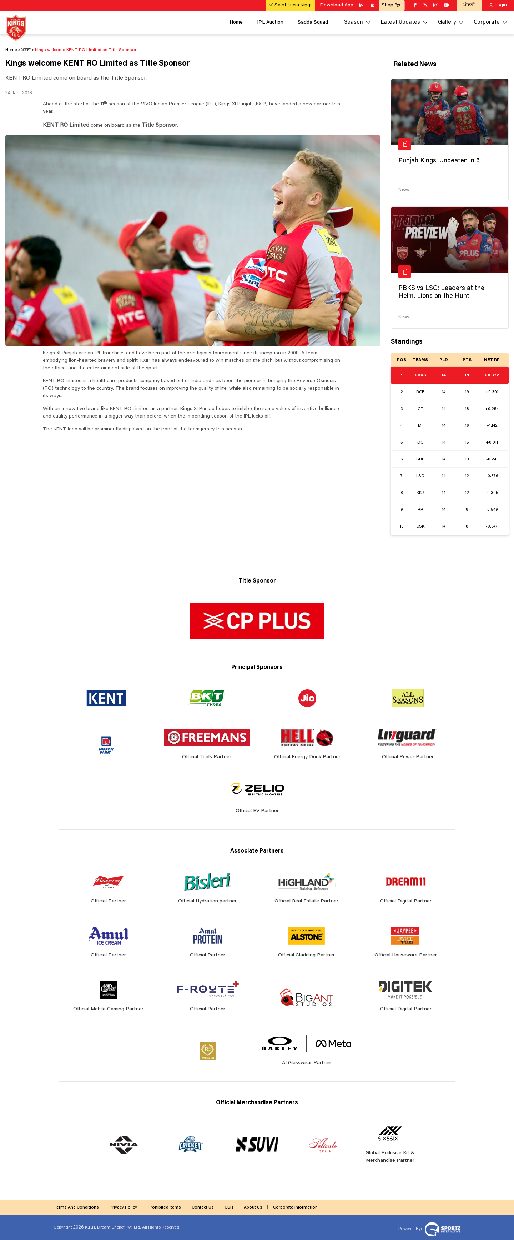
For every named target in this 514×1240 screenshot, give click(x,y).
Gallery (447, 22)
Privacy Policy (123, 1207)
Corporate (487, 22)
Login (501, 5)
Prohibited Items (164, 1207)
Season (353, 22)
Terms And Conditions (76, 1207)
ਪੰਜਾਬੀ (469, 5)
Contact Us (203, 1207)
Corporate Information (295, 1207)
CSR (229, 1207)
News (403, 190)
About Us (253, 1207)
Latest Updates (400, 22)
